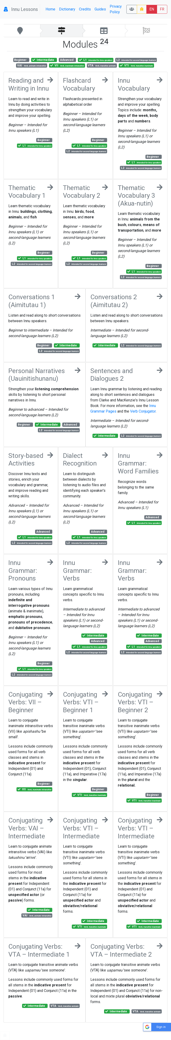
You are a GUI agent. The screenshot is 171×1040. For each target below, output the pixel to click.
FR (162, 9)
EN (151, 9)
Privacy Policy (116, 9)
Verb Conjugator (143, 411)
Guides (100, 9)
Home (50, 9)
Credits (85, 9)
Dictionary (67, 9)
